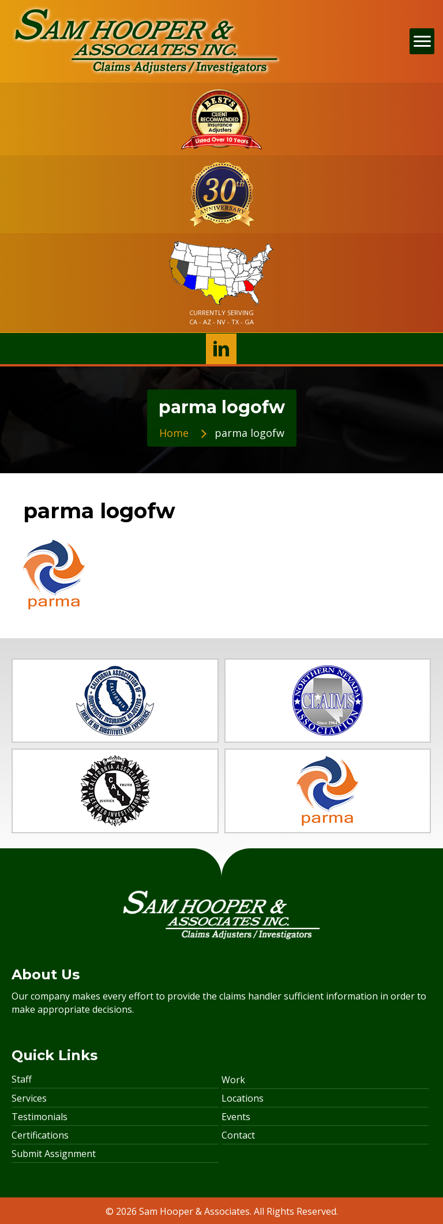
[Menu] (422, 41)
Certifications (40, 1135)
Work (233, 1079)
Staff (22, 1079)
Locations (243, 1098)
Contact (238, 1135)
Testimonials (39, 1116)
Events (236, 1116)
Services (29, 1098)
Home (174, 433)
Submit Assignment (54, 1153)
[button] (221, 349)
